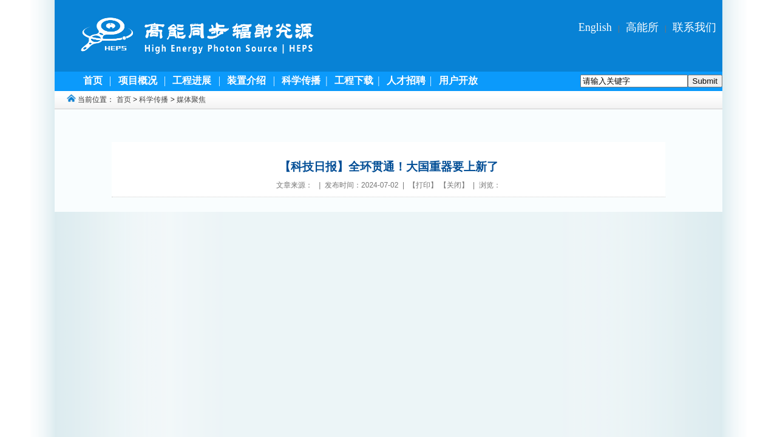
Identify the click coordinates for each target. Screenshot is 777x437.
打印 (423, 185)
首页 (124, 99)
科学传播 (153, 99)
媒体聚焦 (191, 99)
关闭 (454, 185)
